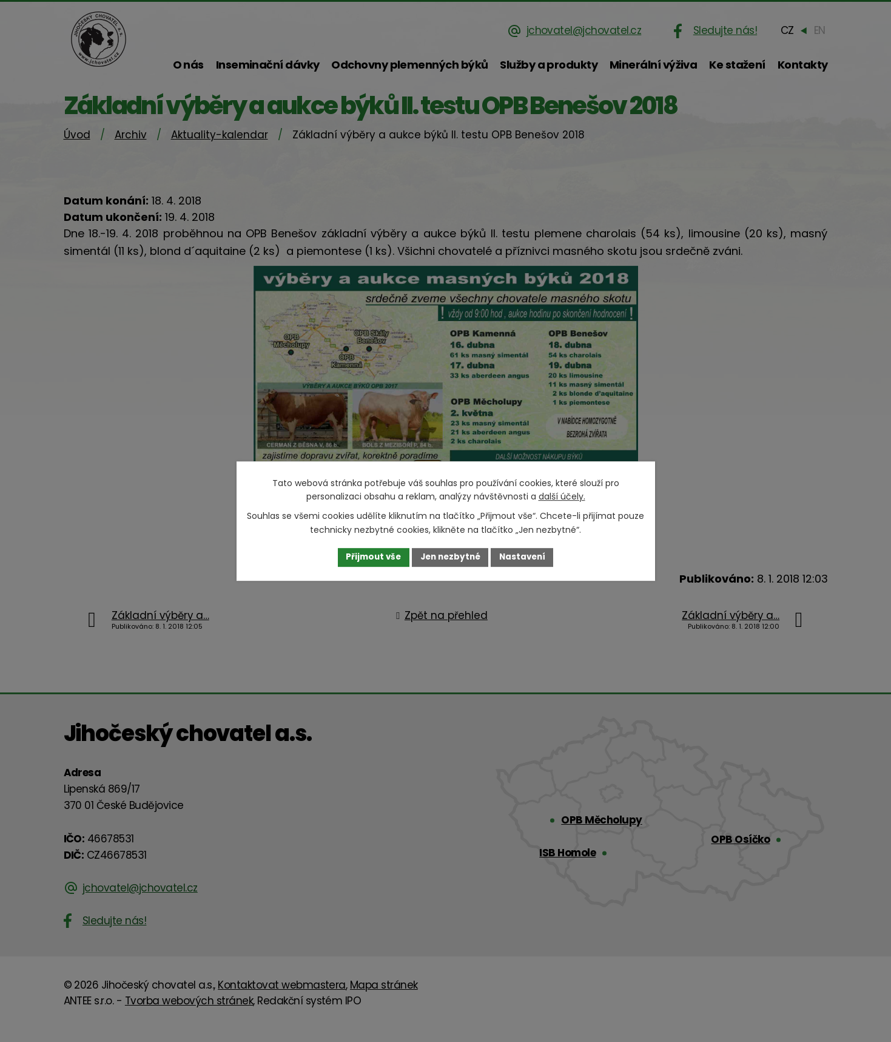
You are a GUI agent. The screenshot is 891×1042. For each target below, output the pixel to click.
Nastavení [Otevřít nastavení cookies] (526, 557)
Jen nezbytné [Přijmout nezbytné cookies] (450, 557)
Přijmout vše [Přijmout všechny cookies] (370, 557)
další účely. (562, 496)
